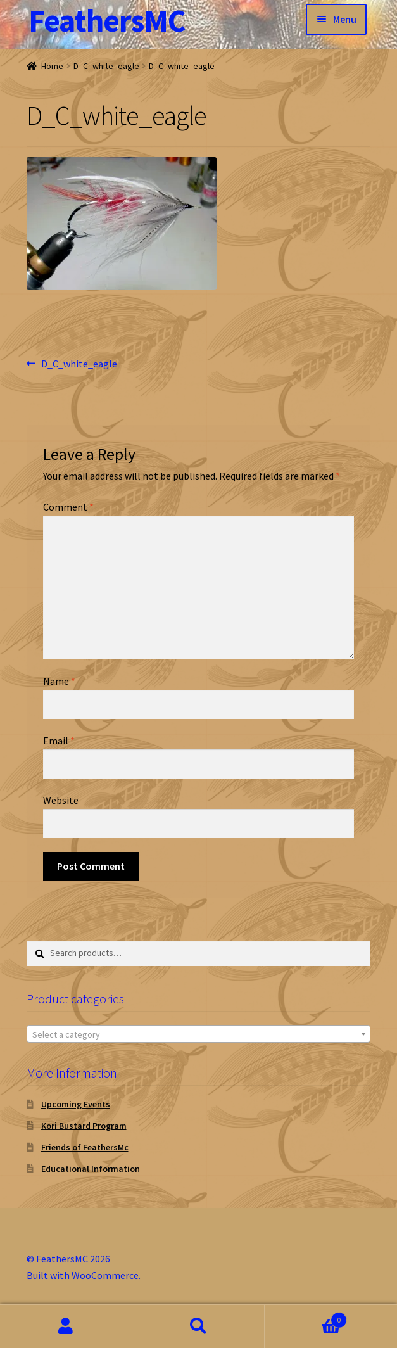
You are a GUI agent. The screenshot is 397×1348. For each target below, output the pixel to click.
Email (59, 740)
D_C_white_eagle (106, 66)
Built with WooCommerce (83, 1275)
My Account (66, 1326)
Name (59, 681)
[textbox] (198, 1034)
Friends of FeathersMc (85, 1147)
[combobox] (198, 1034)
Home (52, 66)
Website (61, 800)
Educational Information (90, 1168)
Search (198, 1326)
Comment (68, 506)
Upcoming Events (75, 1104)
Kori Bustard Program (84, 1125)
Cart (306, 1317)
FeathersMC (107, 21)
